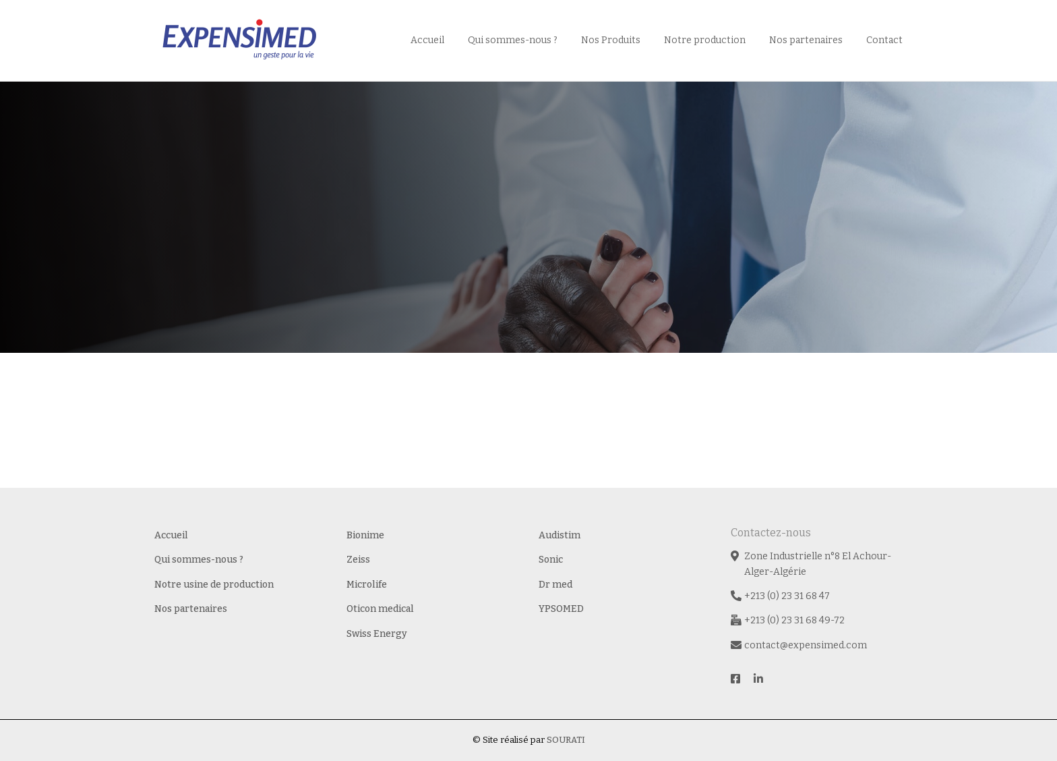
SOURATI (566, 740)
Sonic (551, 559)
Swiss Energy (376, 634)
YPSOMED (561, 609)
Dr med (555, 584)
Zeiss (358, 559)
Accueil (427, 40)
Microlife (366, 584)
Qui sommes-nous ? (512, 40)
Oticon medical (380, 609)
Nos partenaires (806, 40)
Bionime (365, 535)
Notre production (705, 40)
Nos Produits (610, 40)
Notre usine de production (214, 584)
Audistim (559, 535)
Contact (884, 40)
